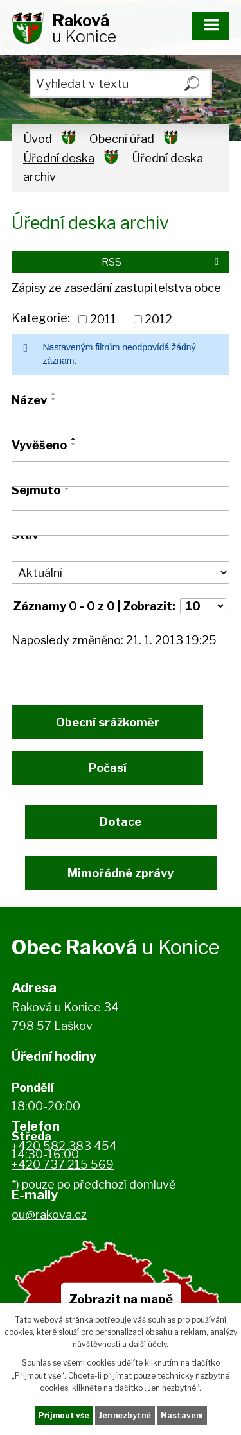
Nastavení (182, 1415)
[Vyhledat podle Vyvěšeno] (120, 474)
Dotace (120, 822)
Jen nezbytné (125, 1415)
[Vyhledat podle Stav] (120, 572)
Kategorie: (41, 318)
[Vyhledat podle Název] (120, 423)
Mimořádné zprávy (120, 873)
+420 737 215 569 (63, 1164)
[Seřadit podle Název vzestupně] (54, 394)
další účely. (148, 1344)
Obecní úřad (121, 139)
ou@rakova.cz (49, 1214)
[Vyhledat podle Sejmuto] (120, 523)
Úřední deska (58, 158)
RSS (162, 261)
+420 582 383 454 (64, 1146)
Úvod (37, 139)
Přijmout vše (64, 1415)
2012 (158, 319)
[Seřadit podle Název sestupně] (54, 399)
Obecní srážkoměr (107, 722)
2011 (103, 319)
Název (29, 400)
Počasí (108, 768)
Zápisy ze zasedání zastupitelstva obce (116, 288)
